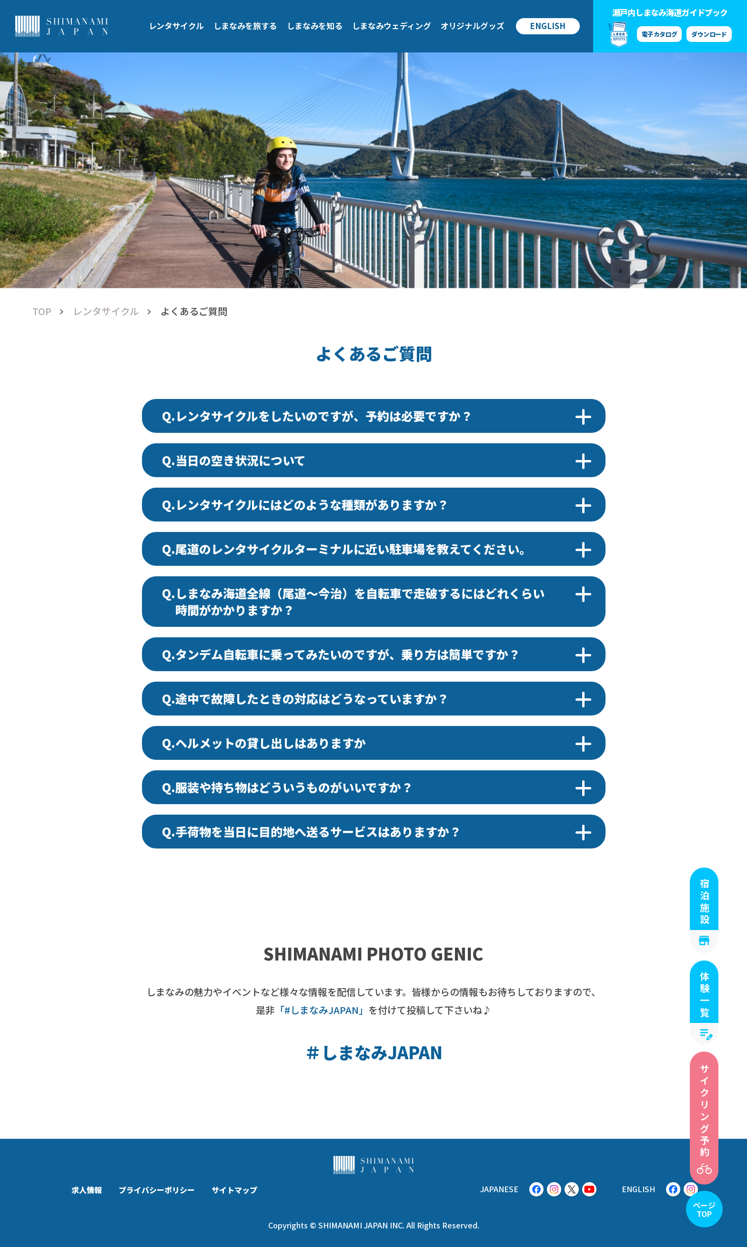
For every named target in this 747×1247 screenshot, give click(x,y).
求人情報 (86, 1190)
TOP (41, 311)
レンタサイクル (106, 311)
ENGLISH (547, 25)
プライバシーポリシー (157, 1190)
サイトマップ (234, 1190)
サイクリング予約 (704, 1111)
